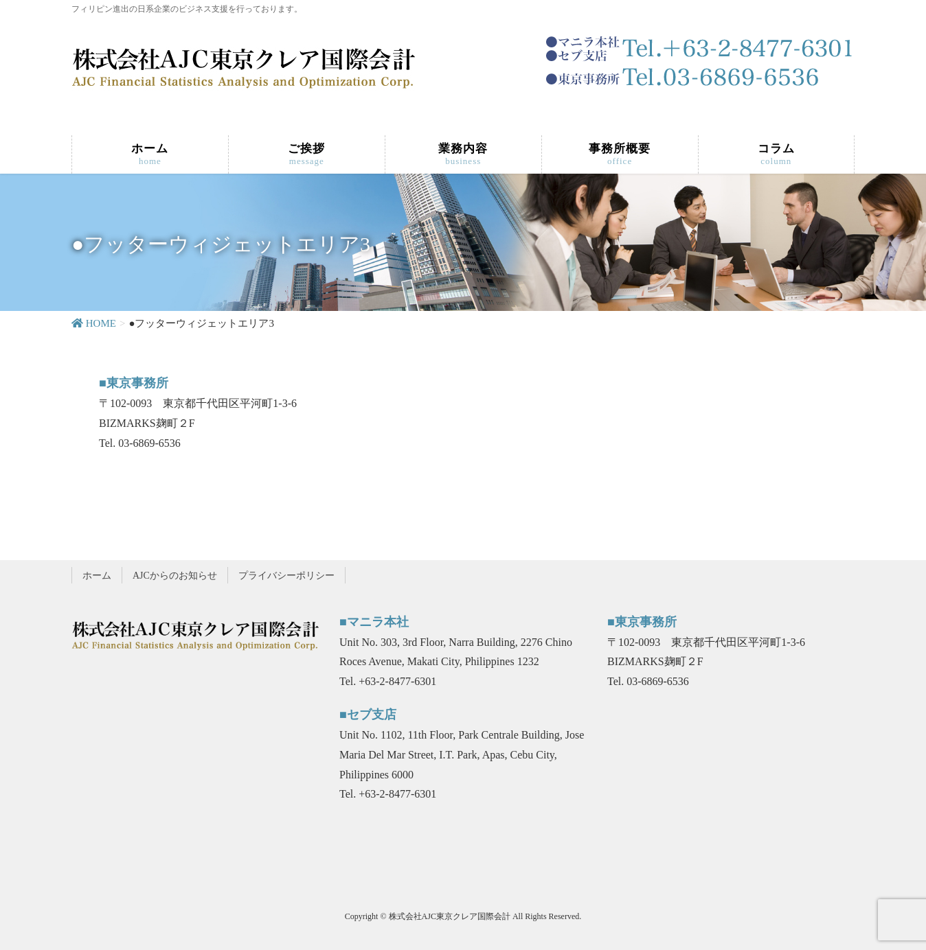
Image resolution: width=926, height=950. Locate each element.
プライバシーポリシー (286, 575)
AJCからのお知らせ (175, 575)
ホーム (96, 575)
